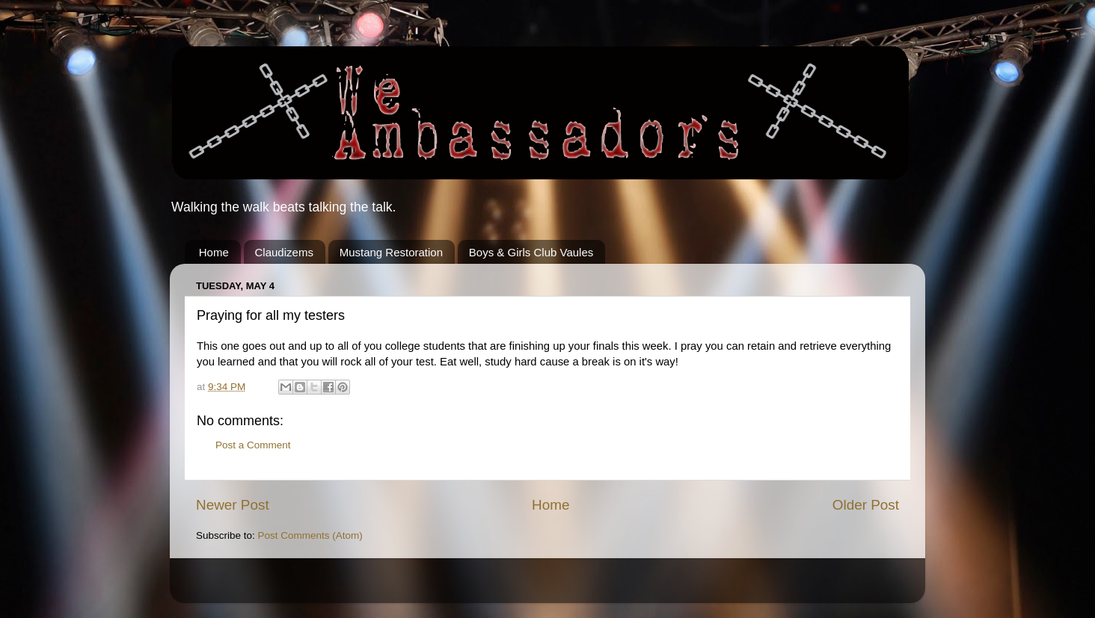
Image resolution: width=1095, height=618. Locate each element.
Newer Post (232, 505)
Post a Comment (253, 445)
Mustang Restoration (391, 252)
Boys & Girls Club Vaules (531, 252)
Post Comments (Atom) (310, 535)
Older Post (865, 505)
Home (214, 252)
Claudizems (284, 252)
